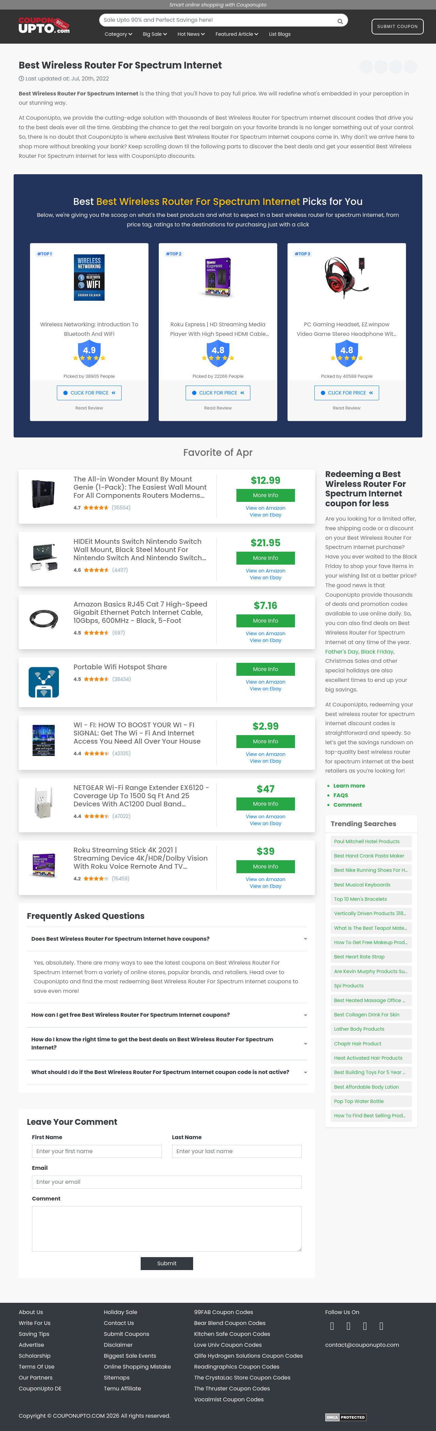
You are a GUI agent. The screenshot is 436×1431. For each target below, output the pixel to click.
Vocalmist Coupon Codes (229, 1399)
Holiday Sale (120, 1312)
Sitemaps (117, 1378)
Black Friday (377, 652)
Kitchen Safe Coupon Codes (232, 1334)
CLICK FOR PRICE (89, 392)
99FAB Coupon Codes (223, 1312)
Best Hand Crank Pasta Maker (369, 855)
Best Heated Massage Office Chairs (376, 1000)
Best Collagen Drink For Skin (367, 1014)
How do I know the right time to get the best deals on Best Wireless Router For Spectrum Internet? (152, 1043)
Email (40, 1168)
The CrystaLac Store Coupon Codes (242, 1378)
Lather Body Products (359, 1029)
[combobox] (223, 20)
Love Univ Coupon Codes (228, 1345)
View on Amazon (265, 508)
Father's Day (341, 652)
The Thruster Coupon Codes (232, 1388)
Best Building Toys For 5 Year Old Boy (377, 1072)
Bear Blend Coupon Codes (230, 1323)
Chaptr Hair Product (358, 1043)
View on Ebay (265, 514)
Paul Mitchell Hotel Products (367, 841)
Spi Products (348, 985)
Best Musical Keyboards (362, 884)
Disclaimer (118, 1345)
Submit (167, 1263)
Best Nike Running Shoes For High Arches (382, 870)
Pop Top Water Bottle (359, 1101)
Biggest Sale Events (130, 1356)
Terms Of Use (36, 1367)
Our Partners (35, 1378)
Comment (46, 1199)
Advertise (31, 1345)
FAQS (340, 795)
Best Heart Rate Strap (359, 956)
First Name (47, 1137)
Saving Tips (34, 1334)
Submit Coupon (398, 27)
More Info (265, 495)
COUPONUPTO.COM (79, 1416)
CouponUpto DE (40, 1388)
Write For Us (34, 1323)
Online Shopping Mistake (137, 1367)
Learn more (349, 786)
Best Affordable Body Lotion (366, 1087)
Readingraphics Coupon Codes (236, 1367)
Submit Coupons (126, 1334)
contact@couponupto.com (362, 1345)
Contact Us (119, 1323)
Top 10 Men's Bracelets (360, 899)
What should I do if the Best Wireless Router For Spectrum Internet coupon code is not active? (160, 1072)
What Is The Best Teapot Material (373, 928)
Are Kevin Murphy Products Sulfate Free (380, 971)
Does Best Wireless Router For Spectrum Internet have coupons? (120, 939)
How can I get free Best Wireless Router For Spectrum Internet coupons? (130, 1015)
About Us (31, 1312)
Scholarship (35, 1356)
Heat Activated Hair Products (368, 1058)
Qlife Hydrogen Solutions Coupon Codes (248, 1356)
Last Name (187, 1137)
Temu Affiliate (122, 1388)
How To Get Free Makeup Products (374, 942)
